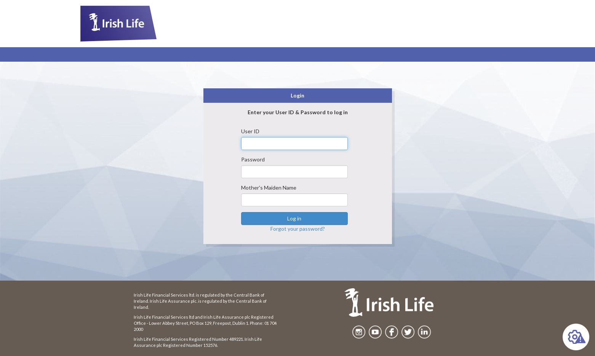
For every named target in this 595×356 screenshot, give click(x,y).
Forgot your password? (297, 228)
